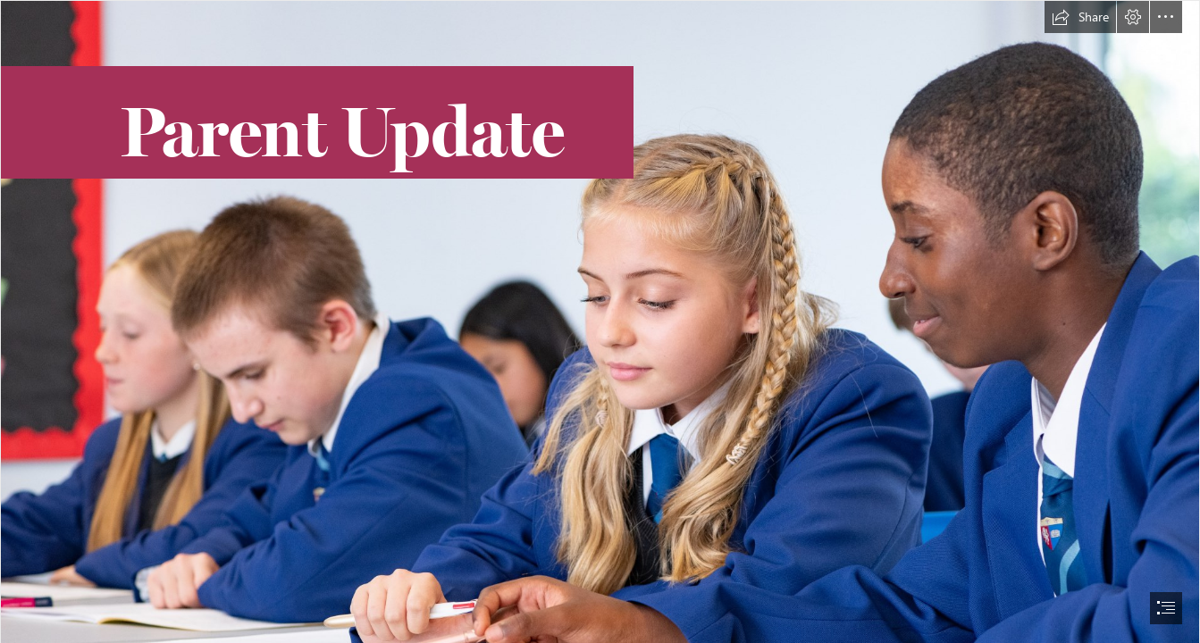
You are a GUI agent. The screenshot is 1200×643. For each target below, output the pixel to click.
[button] (1080, 17)
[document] (600, 321)
